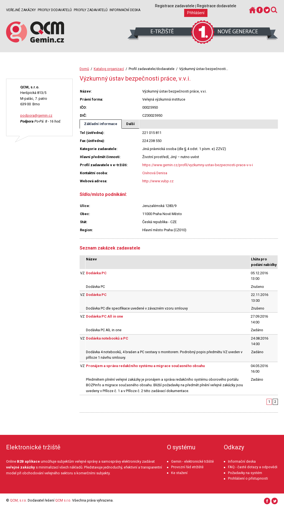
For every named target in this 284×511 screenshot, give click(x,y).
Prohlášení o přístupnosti (248, 478)
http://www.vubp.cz (158, 181)
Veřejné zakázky (21, 10)
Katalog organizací (109, 69)
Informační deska (125, 10)
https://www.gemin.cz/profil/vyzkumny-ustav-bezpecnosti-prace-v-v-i (197, 165)
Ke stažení (179, 473)
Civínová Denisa (154, 173)
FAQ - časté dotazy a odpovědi (252, 467)
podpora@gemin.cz (36, 115)
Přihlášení (195, 13)
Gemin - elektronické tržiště (192, 461)
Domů (84, 69)
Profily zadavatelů (91, 10)
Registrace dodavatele (216, 6)
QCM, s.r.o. (18, 500)
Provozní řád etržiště (187, 467)
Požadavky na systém (245, 473)
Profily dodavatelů (55, 10)
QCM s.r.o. (63, 500)
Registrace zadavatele (174, 6)
